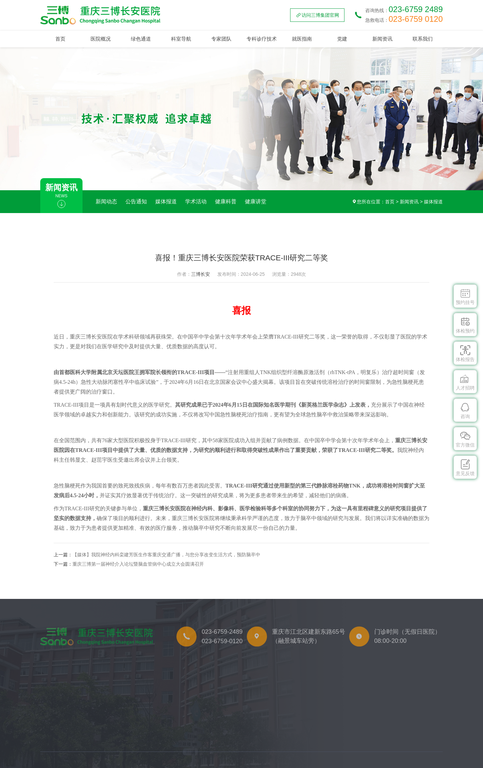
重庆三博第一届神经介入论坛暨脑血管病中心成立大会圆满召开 (138, 564)
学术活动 (196, 201)
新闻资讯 (382, 39)
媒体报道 (166, 201)
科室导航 (181, 39)
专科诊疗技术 (262, 39)
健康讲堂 (255, 201)
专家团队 (221, 39)
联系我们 (423, 39)
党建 (342, 39)
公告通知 (136, 201)
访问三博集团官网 (317, 15)
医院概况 (101, 39)
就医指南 (302, 39)
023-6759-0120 (222, 652)
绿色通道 (141, 39)
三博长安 (200, 274)
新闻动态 (106, 201)
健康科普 (225, 201)
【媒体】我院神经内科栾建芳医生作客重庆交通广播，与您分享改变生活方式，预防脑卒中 (166, 554)
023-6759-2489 (222, 642)
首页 (60, 39)
